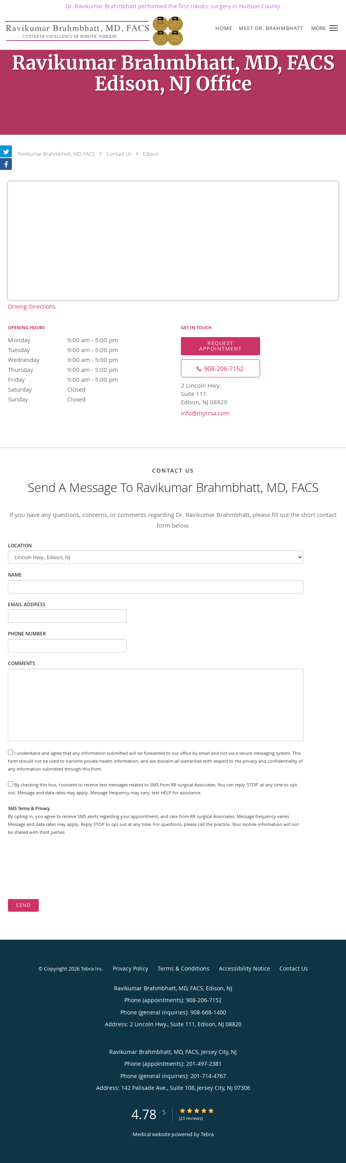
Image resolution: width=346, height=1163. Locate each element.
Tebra (207, 1134)
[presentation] (68, 867)
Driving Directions (31, 306)
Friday (77, 379)
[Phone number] (220, 368)
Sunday (77, 399)
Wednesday (77, 360)
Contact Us (118, 153)
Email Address (27, 604)
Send (23, 905)
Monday (77, 340)
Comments (21, 663)
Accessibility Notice (244, 968)
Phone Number (27, 633)
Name (15, 574)
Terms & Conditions (183, 968)
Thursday (77, 369)
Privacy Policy (130, 968)
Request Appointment (220, 345)
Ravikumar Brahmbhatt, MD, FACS (56, 153)
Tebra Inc (91, 968)
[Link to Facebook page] (6, 164)
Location (20, 545)
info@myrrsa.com (205, 413)
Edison (151, 153)
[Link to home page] (93, 31)
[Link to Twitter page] (6, 151)
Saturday (77, 389)
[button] (333, 28)
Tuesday (77, 350)
